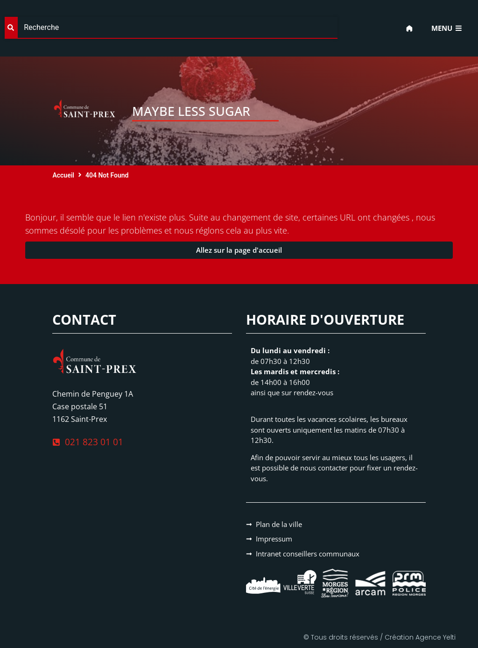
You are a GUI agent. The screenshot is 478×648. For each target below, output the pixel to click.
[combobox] (171, 28)
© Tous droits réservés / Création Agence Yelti (379, 637)
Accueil (63, 175)
